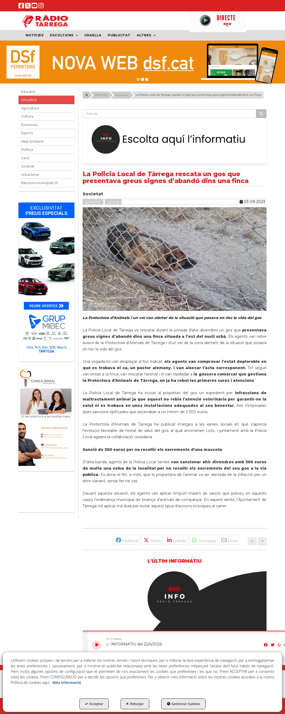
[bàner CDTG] (46, 416)
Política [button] (27, 150)
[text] (169, 113)
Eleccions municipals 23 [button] (39, 183)
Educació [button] (28, 92)
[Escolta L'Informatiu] (175, 140)
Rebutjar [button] (135, 703)
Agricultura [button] (30, 108)
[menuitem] (34, 35)
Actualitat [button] (29, 100)
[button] (21, 7)
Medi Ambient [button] (32, 141)
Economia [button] (29, 125)
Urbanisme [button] (30, 175)
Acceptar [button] (94, 703)
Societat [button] (27, 166)
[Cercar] (261, 113)
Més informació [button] (67, 682)
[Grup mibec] (46, 279)
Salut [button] (25, 158)
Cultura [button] (27, 116)
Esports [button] (27, 133)
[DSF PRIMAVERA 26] (142, 62)
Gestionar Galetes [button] (183, 703)
